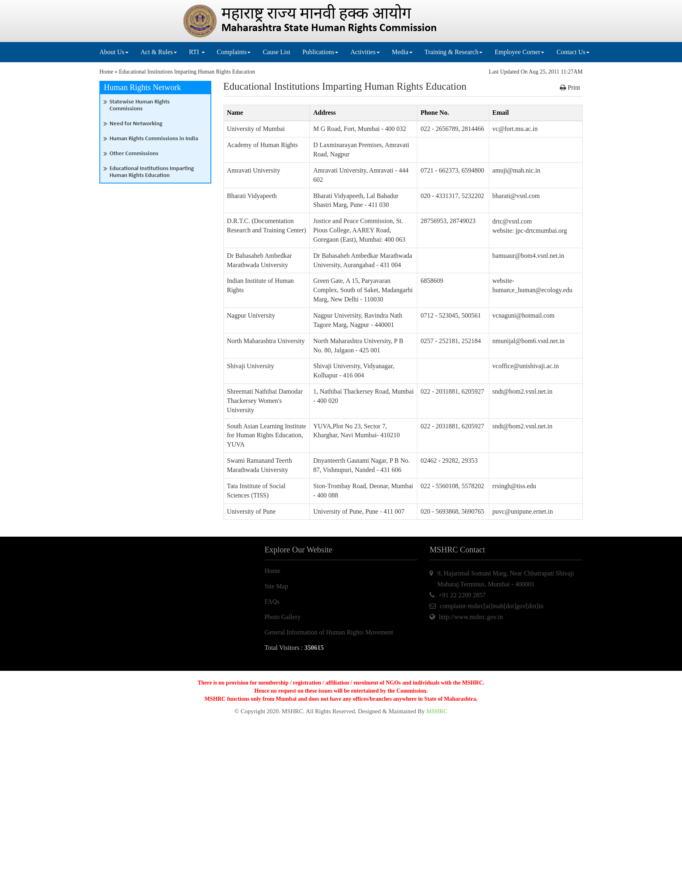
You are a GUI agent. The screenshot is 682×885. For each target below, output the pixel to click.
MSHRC (437, 711)
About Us (113, 51)
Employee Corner (519, 51)
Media (402, 51)
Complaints (234, 51)
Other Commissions (133, 154)
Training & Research (454, 51)
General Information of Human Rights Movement (329, 632)
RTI (197, 51)
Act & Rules (159, 51)
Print (570, 87)
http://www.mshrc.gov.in (471, 616)
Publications (320, 51)
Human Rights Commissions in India (153, 139)
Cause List (276, 51)
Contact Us (572, 51)
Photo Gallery (283, 616)
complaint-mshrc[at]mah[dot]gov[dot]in (491, 606)
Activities (364, 51)
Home (106, 72)
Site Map (276, 586)
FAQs (272, 601)
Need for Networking (135, 124)
